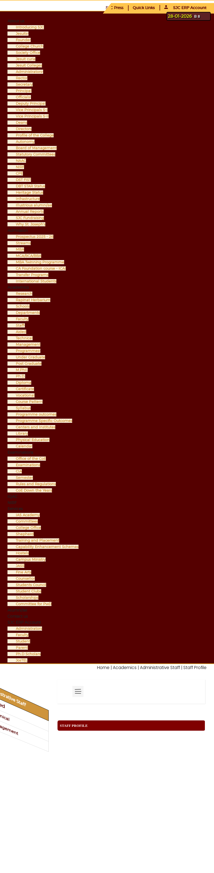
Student (23, 641)
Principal (24, 91)
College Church (29, 46)
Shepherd (25, 534)
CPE (19, 173)
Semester (24, 478)
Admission (17, 230)
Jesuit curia (25, 59)
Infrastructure (28, 199)
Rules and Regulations (36, 484)
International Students (36, 281)
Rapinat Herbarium (33, 300)
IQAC (12, 496)
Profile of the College (35, 135)
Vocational (25, 395)
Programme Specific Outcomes (44, 421)
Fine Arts (23, 572)
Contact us (17, 616)
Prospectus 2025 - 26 (34, 237)
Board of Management (36, 148)
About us (15, 21)
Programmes (28, 351)
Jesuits (22, 34)
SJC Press (114, 7)
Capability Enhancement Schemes (47, 547)
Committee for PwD (33, 604)
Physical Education (32, 440)
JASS (20, 566)
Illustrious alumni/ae (34, 205)
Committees (27, 521)
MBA (20, 249)
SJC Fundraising (30, 218)
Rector (21, 78)
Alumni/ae (17, 610)
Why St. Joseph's (30, 224)
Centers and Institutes (35, 427)
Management (28, 344)
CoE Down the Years (34, 490)
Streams (23, 243)
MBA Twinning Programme (40, 262)
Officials (23, 97)
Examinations (20, 452)
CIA (19, 471)
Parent (22, 648)
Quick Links (144, 7)
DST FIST (23, 180)
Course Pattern (29, 402)
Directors (24, 129)
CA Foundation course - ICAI (41, 268)
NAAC (21, 161)
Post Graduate (28, 363)
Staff (20, 325)
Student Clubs (28, 591)
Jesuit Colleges (29, 65)
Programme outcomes (36, 414)
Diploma (23, 383)
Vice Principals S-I (32, 110)
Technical (24, 338)
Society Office (28, 53)
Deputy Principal (31, 103)
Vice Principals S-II (32, 116)
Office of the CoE (31, 459)
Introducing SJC (30, 27)
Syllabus (23, 408)
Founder (23, 40)
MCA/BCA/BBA (28, 256)
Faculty (22, 319)
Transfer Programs (32, 275)
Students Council (31, 585)
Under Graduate (30, 357)
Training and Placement (37, 540)
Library (22, 433)
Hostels (22, 553)
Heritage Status (29, 192)
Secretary (24, 84)
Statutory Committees (35, 154)
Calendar (24, 446)
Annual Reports (30, 211)
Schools (23, 306)
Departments (28, 313)
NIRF (20, 167)
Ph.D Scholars (28, 654)
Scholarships (27, 598)
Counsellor (25, 578)
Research (24, 294)
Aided (21, 332)
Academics (18, 287)
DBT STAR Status (30, 186)
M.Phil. (22, 370)
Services (15, 508)
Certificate (25, 389)
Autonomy (25, 142)
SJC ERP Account (185, 7)
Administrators (29, 72)
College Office (28, 528)
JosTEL (21, 660)
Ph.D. (20, 376)
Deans (21, 122)
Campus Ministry (31, 559)
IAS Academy (28, 515)
